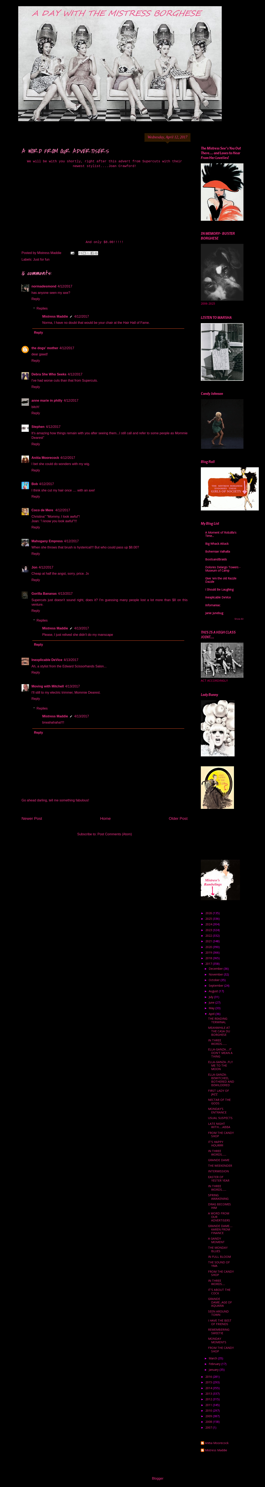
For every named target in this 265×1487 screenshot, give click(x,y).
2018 (209, 958)
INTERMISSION (218, 1171)
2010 (209, 1410)
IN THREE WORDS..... (216, 1282)
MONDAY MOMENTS (217, 1340)
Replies (42, 308)
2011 (209, 1405)
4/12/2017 (65, 286)
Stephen (38, 426)
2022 (209, 936)
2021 (209, 941)
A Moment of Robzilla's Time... (220, 534)
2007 (209, 1427)
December (216, 969)
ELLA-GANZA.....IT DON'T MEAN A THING (220, 1052)
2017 (209, 964)
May (212, 1008)
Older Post (178, 818)
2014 (209, 1388)
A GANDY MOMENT (216, 1240)
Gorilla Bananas (44, 593)
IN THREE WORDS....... (217, 1152)
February (215, 1364)
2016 (209, 1377)
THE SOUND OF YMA (219, 1264)
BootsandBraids (216, 559)
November (216, 974)
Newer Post (32, 818)
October (214, 980)
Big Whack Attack (217, 544)
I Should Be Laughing (219, 589)
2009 (209, 1416)
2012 (209, 1399)
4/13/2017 (65, 593)
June (212, 1002)
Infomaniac (212, 605)
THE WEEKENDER (220, 1166)
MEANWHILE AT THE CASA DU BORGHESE (219, 1031)
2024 (209, 924)
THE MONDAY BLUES (218, 1249)
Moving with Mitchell (47, 686)
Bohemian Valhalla (217, 551)
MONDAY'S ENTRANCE (217, 1110)
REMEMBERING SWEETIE (218, 1331)
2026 (209, 913)
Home (105, 818)
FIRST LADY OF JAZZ (218, 1092)
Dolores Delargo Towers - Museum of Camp (222, 568)
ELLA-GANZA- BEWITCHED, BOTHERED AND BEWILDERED (221, 1080)
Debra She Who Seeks (48, 374)
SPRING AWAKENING (218, 1197)
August (214, 991)
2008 (209, 1422)
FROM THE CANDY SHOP (221, 1134)
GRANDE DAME (218, 1160)
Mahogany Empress (47, 541)
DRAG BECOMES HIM (219, 1206)
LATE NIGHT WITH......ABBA (219, 1125)
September (216, 985)
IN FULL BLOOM (219, 1257)
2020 (209, 947)
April (212, 1014)
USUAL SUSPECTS (220, 1118)
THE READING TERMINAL (217, 1020)
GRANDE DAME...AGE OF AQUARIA (220, 1302)
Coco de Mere (42, 510)
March (213, 1358)
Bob (34, 484)
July (211, 997)
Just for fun (41, 259)
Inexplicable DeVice (46, 660)
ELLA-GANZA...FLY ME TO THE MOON (220, 1065)
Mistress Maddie (55, 316)
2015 (209, 1382)
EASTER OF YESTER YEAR (218, 1178)
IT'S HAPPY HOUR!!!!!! (215, 1143)
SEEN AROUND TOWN (218, 1313)
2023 (209, 930)
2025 (209, 919)
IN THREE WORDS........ (217, 1042)
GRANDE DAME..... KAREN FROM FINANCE (220, 1229)
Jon (34, 567)
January (214, 1370)
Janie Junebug (214, 613)
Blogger (157, 1478)
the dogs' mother (44, 348)
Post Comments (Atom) (115, 834)
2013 (209, 1394)
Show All (238, 618)
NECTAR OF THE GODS (219, 1101)
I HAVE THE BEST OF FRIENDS (219, 1322)
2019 (209, 952)
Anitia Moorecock (45, 457)
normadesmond (43, 286)
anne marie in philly (46, 400)
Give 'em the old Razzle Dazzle (220, 580)
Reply (35, 299)
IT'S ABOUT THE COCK (219, 1291)
